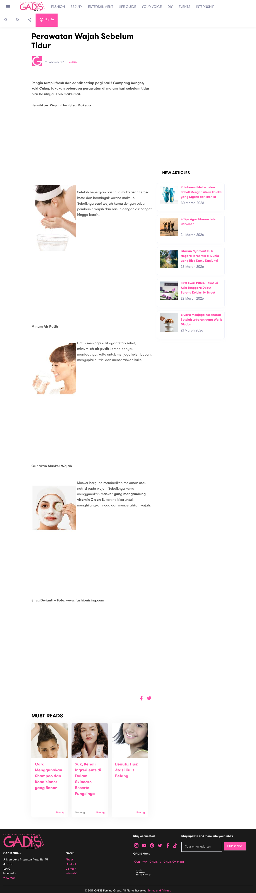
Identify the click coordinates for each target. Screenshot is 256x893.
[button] (149, 698)
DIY (170, 6)
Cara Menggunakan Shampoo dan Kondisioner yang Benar (48, 776)
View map (9, 878)
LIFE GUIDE (127, 6)
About (69, 859)
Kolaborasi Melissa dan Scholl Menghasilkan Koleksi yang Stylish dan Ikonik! (201, 192)
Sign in (46, 20)
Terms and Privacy (159, 891)
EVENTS (184, 6)
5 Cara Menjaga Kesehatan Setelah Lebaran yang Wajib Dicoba (201, 319)
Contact (71, 864)
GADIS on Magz (174, 862)
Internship (72, 873)
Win (144, 862)
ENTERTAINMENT (100, 6)
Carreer (71, 868)
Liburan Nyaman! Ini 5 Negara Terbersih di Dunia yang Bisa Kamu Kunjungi (200, 256)
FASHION (58, 6)
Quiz (137, 862)
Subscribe (235, 846)
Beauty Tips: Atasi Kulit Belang (126, 770)
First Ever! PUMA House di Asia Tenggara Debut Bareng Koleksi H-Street (199, 287)
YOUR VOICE (152, 6)
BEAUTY (76, 6)
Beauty (73, 62)
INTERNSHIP (205, 6)
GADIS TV (155, 862)
